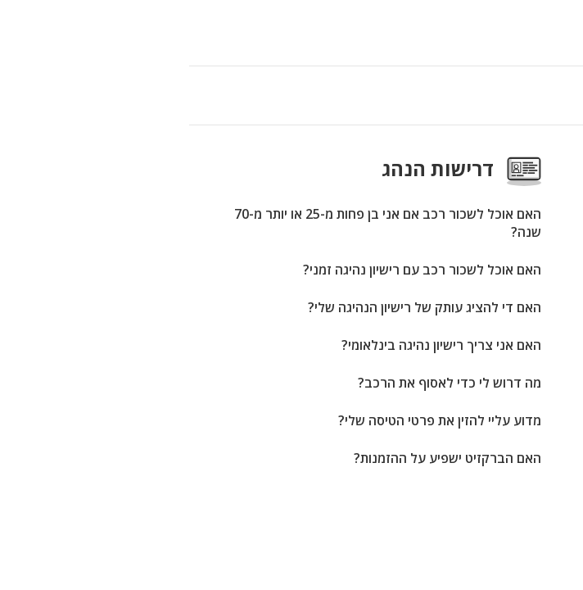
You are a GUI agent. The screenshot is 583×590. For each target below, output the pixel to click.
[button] (18, 32)
